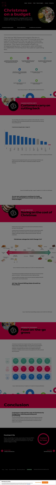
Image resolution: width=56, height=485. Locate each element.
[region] (28, 482)
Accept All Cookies (45, 482)
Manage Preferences (38, 482)
